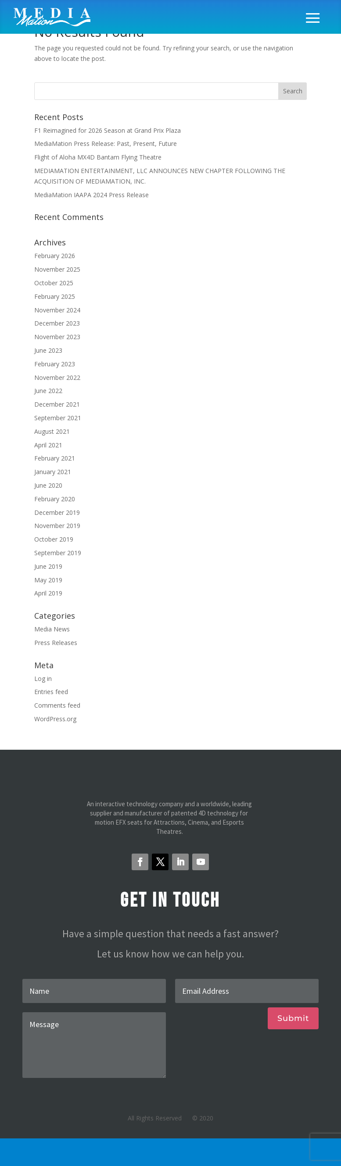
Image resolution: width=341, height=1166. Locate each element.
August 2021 (52, 431)
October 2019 (53, 539)
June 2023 (48, 350)
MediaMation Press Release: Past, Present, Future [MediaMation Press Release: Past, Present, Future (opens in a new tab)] (105, 143)
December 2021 (57, 404)
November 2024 (57, 310)
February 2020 (54, 499)
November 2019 (57, 525)
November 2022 (57, 377)
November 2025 (57, 269)
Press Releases (55, 642)
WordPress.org (55, 719)
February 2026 (54, 256)
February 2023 (54, 364)
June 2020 (48, 485)
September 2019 (57, 553)
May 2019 (48, 580)
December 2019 (57, 512)
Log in (43, 678)
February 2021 (54, 458)
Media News (52, 629)
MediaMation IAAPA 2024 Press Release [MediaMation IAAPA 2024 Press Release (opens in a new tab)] (91, 195)
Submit (293, 1018)
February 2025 (54, 296)
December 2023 (57, 323)
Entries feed (51, 692)
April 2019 (48, 593)
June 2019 (48, 566)
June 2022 (48, 390)
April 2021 (48, 445)
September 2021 (57, 418)
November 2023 (57, 337)
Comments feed (57, 705)
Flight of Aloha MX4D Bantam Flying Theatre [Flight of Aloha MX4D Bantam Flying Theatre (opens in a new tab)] (98, 157)
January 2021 (52, 472)
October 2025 (53, 283)
